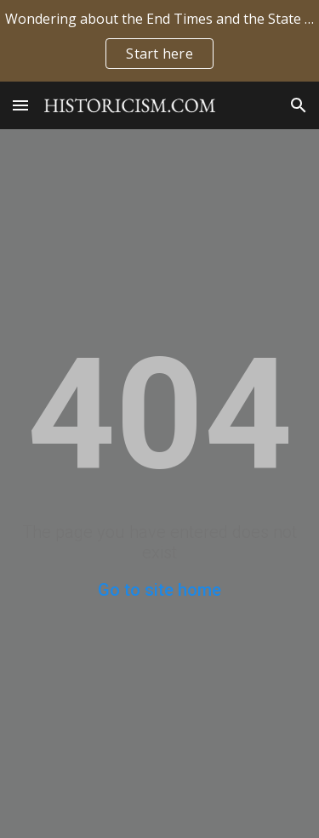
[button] (20, 105)
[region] (159, 41)
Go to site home (159, 590)
